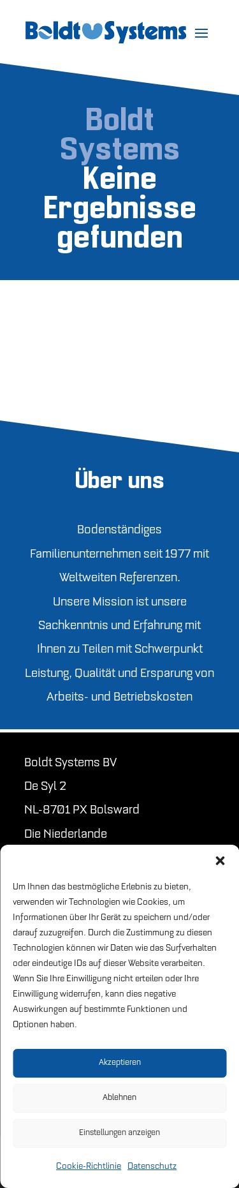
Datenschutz (152, 1166)
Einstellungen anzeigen (119, 1133)
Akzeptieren (120, 1062)
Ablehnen (119, 1098)
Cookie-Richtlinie (88, 1166)
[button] (220, 860)
